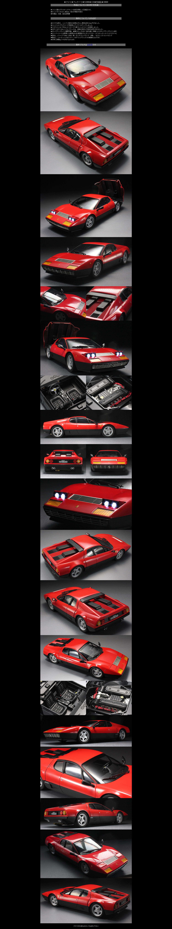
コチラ (89, 45)
